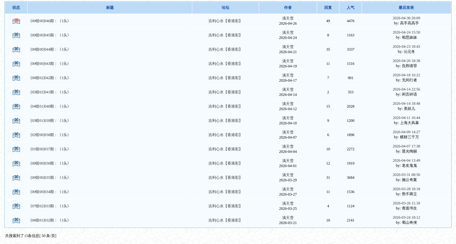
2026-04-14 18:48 (406, 103)
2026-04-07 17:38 (406, 146)
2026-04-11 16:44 (406, 118)
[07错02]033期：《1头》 (50, 206)
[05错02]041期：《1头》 (50, 92)
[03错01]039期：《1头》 (50, 120)
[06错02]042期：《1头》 (50, 78)
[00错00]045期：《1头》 (50, 35)
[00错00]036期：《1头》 (50, 163)
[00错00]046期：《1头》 (50, 21)
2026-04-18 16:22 (406, 75)
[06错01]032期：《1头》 (50, 220)
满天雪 (288, 18)
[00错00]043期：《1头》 (50, 63)
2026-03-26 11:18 (406, 203)
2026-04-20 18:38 (406, 61)
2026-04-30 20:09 (406, 18)
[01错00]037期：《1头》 (50, 149)
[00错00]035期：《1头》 (50, 177)
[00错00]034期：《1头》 (50, 192)
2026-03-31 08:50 (406, 174)
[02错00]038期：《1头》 (50, 135)
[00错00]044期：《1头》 (50, 49)
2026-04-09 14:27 (406, 132)
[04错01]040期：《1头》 (50, 106)
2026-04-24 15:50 (406, 32)
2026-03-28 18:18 (406, 189)
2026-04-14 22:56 (406, 89)
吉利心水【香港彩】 (225, 21)
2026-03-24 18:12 (406, 217)
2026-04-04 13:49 (406, 160)
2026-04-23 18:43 (406, 46)
